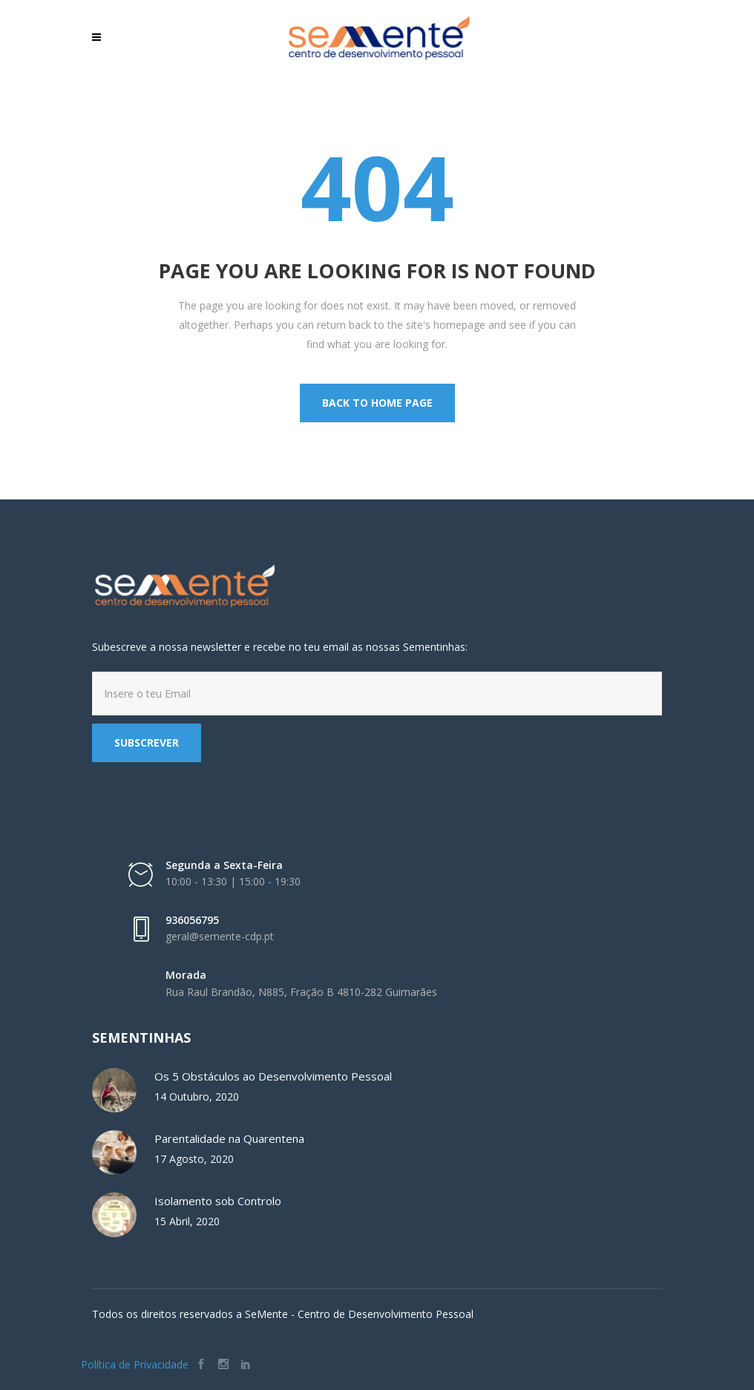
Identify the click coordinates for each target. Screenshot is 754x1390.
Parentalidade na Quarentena (229, 1138)
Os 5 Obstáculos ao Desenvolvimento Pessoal (273, 1076)
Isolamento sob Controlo (217, 1200)
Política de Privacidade (134, 1364)
